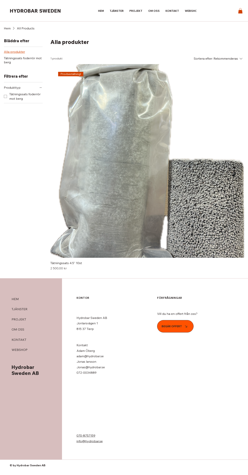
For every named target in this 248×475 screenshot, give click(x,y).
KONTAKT (19, 340)
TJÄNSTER (20, 309)
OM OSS (18, 329)
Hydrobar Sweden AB (25, 370)
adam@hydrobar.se (90, 356)
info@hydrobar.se (90, 441)
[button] (240, 10)
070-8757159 (86, 435)
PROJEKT (19, 319)
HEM (15, 299)
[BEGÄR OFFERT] (175, 326)
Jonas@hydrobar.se (91, 367)
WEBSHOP (20, 350)
